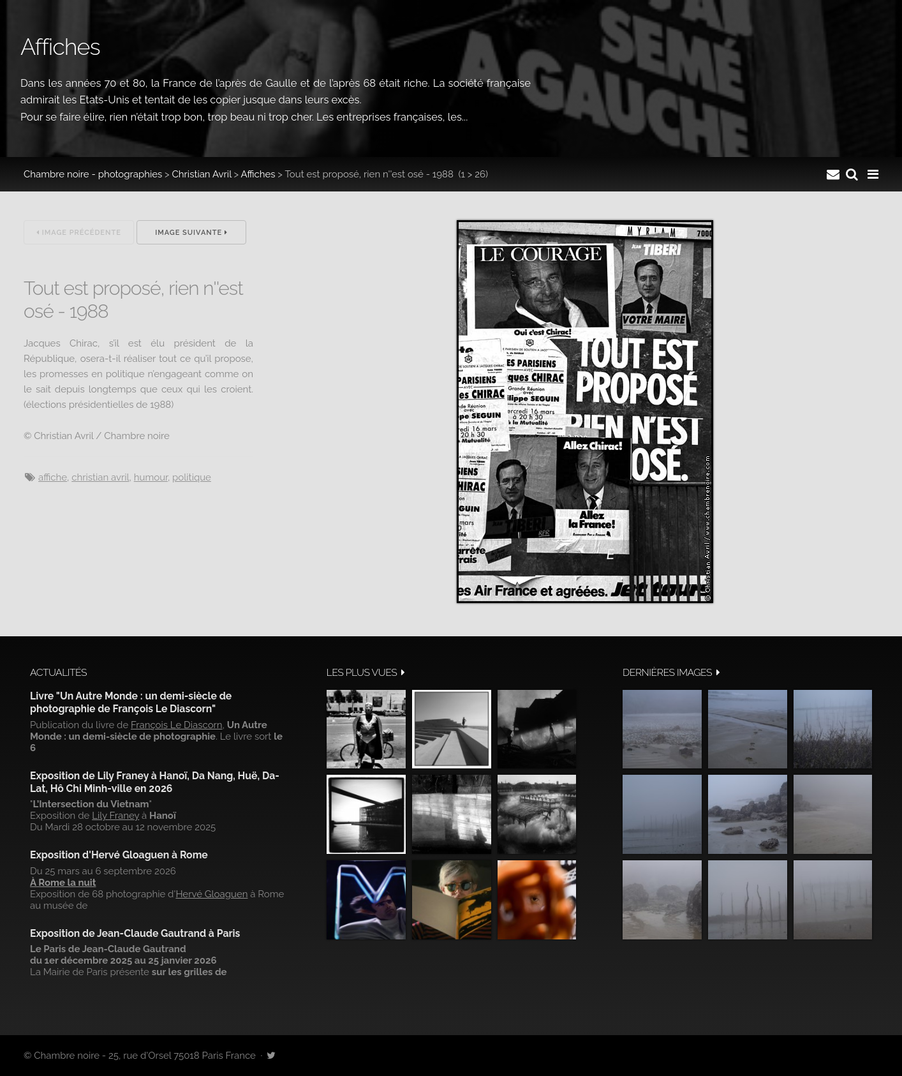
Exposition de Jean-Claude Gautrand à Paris (135, 933)
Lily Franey (115, 815)
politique (191, 477)
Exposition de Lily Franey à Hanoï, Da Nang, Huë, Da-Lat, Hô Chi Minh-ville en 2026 (154, 782)
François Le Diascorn (177, 725)
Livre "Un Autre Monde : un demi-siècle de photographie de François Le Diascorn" (131, 702)
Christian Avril (202, 174)
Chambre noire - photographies (93, 174)
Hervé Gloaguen (211, 894)
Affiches (258, 174)
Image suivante (191, 232)
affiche (52, 477)
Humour (151, 477)
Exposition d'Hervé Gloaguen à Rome (119, 855)
